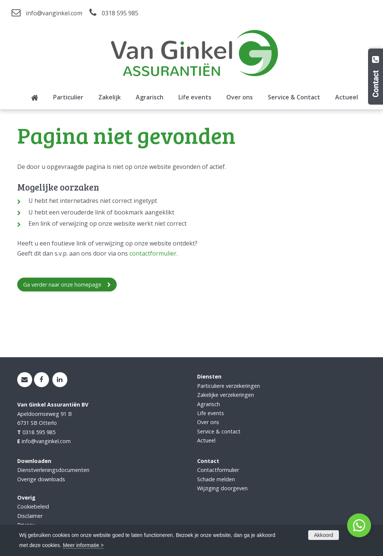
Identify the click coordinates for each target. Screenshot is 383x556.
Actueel (206, 440)
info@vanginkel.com (54, 13)
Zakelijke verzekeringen (225, 394)
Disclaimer (30, 515)
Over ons (208, 422)
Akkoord (323, 535)
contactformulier (153, 253)
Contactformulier (218, 469)
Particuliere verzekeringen (228, 385)
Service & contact (218, 431)
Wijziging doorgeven (222, 488)
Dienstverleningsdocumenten (53, 469)
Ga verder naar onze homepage (62, 284)
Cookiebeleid (33, 506)
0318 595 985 (120, 13)
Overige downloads (41, 479)
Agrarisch (208, 404)
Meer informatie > (83, 545)
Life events (210, 413)
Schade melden (216, 479)
